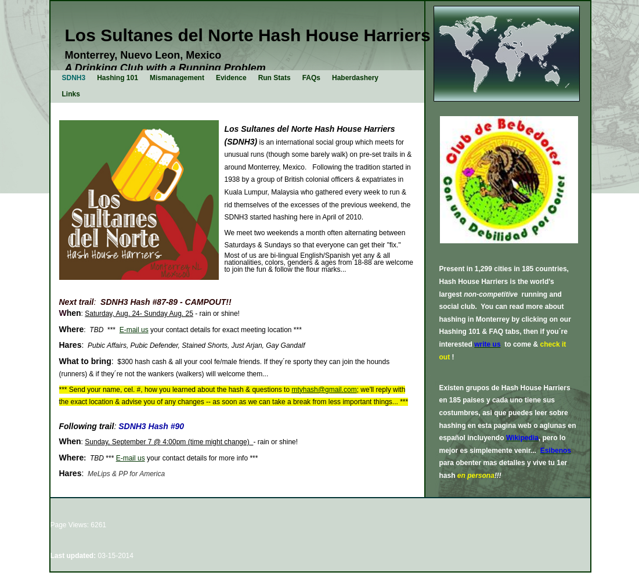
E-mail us (134, 330)
